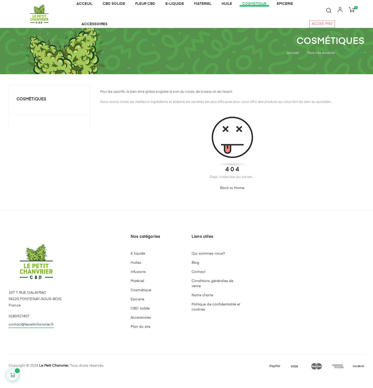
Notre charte (202, 305)
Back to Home (232, 197)
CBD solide (140, 318)
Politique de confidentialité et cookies (216, 316)
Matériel (137, 290)
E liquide (138, 263)
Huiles (136, 272)
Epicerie (137, 309)
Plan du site (140, 336)
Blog (195, 272)
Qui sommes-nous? (208, 263)
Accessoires (141, 327)
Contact (198, 281)
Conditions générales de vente (212, 293)
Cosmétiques (31, 109)
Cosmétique (141, 300)
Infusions (138, 281)
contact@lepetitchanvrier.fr (31, 334)
